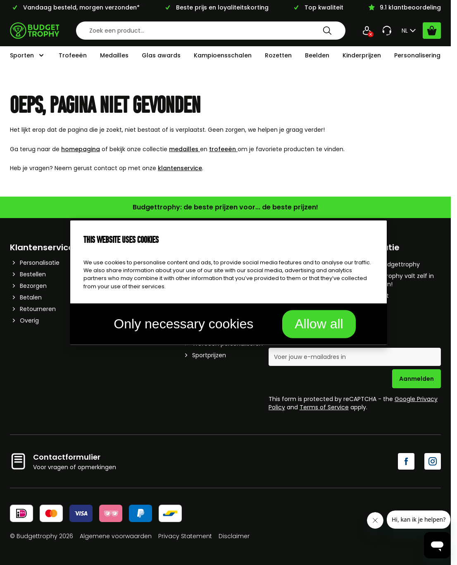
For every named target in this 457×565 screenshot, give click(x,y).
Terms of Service (324, 407)
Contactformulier (66, 457)
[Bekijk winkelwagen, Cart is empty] (432, 30)
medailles (184, 149)
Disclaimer (234, 536)
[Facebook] (406, 461)
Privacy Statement (185, 536)
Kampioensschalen (223, 55)
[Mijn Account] (367, 31)
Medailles (114, 55)
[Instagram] (432, 461)
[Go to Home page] (35, 30)
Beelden (317, 55)
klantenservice (180, 168)
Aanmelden (416, 379)
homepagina (80, 149)
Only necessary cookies (183, 323)
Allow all (319, 323)
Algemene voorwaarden (116, 536)
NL (410, 31)
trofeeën (223, 149)
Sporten (22, 55)
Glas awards (161, 55)
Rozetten (278, 55)
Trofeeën (73, 55)
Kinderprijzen (362, 55)
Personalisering (417, 55)
